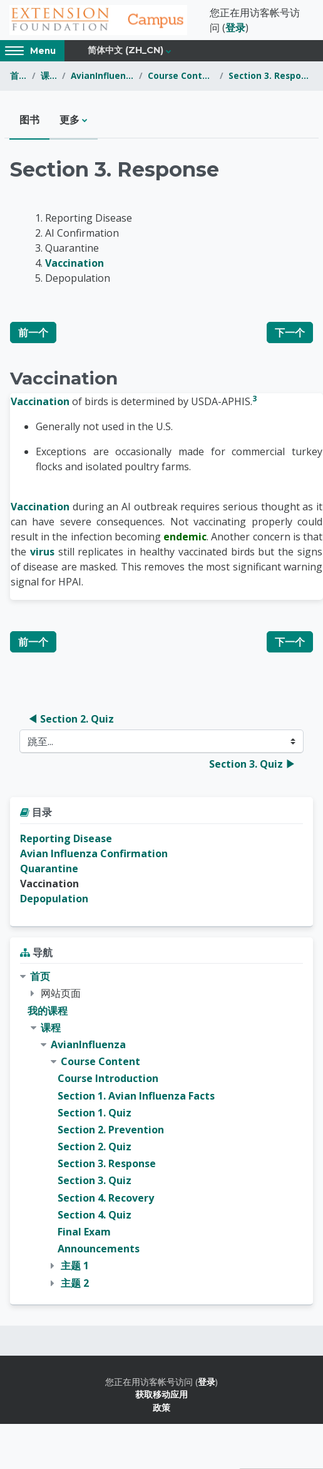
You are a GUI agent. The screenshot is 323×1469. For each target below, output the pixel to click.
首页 (18, 75)
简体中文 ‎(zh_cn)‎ (125, 50)
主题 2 (75, 1283)
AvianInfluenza (102, 75)
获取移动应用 (161, 1394)
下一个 (290, 332)
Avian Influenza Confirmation (94, 853)
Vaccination (74, 263)
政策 (161, 1407)
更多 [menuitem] (69, 119)
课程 (49, 75)
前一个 (33, 332)
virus (42, 552)
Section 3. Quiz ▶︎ (252, 764)
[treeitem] (161, 1130)
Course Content (181, 75)
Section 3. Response (270, 75)
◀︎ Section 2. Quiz (71, 719)
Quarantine (49, 868)
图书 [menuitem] (29, 119)
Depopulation (54, 898)
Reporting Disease (66, 838)
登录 (235, 27)
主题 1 (75, 1265)
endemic (185, 537)
